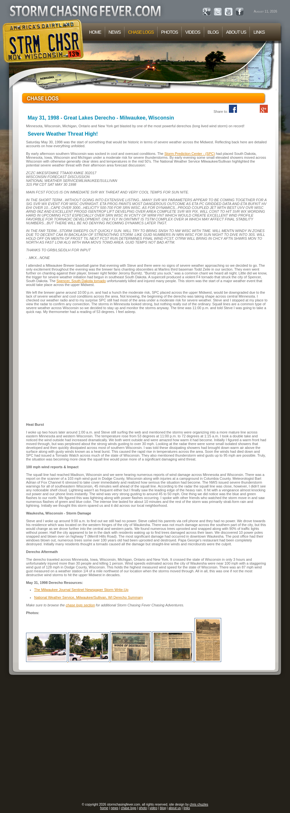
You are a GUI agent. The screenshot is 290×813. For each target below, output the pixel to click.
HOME (95, 32)
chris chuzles (199, 804)
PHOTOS (169, 32)
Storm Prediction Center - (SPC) (189, 154)
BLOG (213, 32)
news (114, 808)
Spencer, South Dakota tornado (81, 281)
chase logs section (80, 605)
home (104, 808)
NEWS (115, 32)
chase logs (128, 808)
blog (163, 808)
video (153, 808)
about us (174, 808)
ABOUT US (236, 32)
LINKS (259, 32)
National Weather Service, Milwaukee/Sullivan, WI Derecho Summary (88, 597)
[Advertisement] (60, 739)
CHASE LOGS (141, 32)
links (187, 808)
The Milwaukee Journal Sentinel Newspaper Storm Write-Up (81, 590)
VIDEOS (192, 32)
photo (143, 808)
